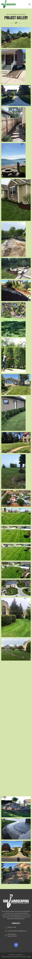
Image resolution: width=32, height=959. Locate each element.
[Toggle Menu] (29, 4)
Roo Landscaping (18, 954)
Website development (7, 956)
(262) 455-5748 (12, 927)
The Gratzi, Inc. (25, 956)
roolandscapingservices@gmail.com (17, 931)
